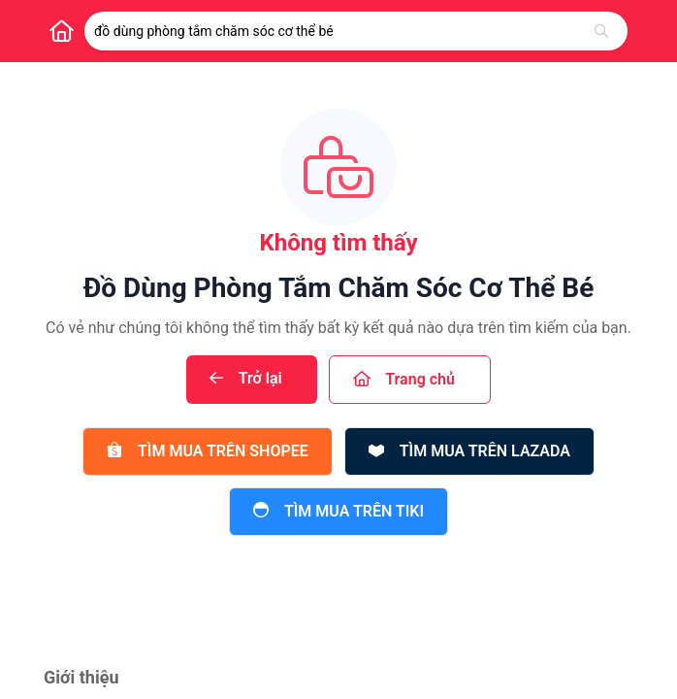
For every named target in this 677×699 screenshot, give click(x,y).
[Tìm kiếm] (601, 31)
